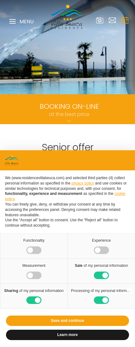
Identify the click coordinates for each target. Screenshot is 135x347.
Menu (21, 21)
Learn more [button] (67, 335)
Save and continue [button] (67, 320)
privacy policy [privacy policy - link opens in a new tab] (82, 183)
